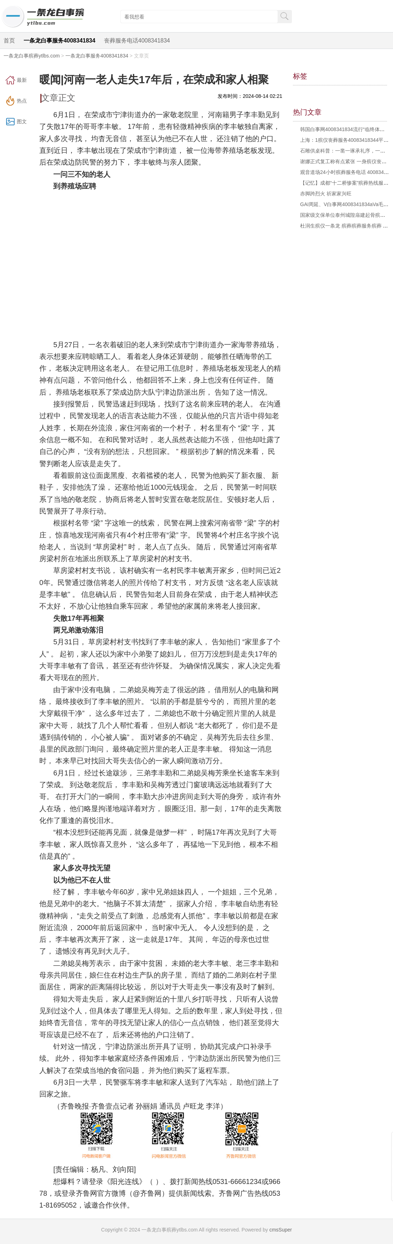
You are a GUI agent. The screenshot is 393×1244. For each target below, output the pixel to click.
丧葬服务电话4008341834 (137, 41)
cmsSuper (280, 1230)
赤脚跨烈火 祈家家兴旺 (326, 193)
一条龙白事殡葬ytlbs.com (32, 56)
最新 (22, 80)
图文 (22, 121)
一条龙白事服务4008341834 (59, 41)
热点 (22, 101)
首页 (9, 41)
